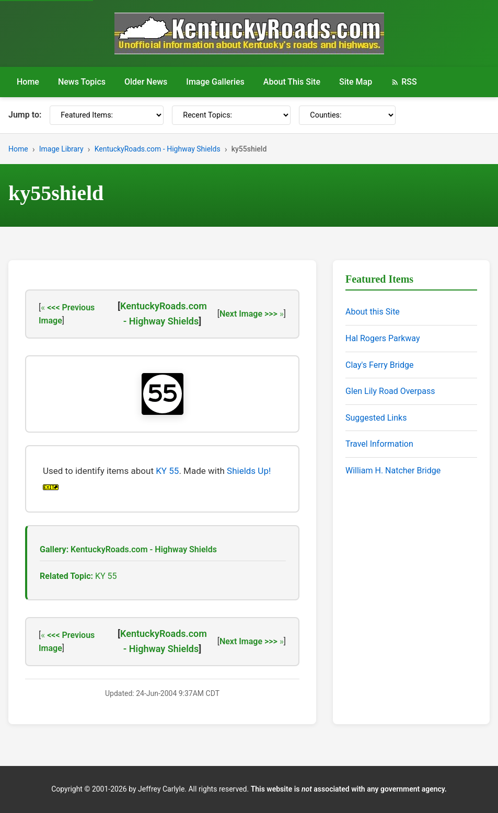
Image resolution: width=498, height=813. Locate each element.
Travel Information (379, 444)
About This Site (291, 82)
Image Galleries (215, 82)
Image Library (61, 149)
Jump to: (24, 115)
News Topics (82, 82)
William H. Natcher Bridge (393, 470)
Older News (145, 82)
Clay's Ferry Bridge (379, 365)
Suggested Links (376, 418)
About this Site (372, 312)
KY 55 (167, 471)
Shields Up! (249, 471)
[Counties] (347, 115)
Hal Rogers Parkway (382, 338)
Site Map (355, 82)
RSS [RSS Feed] (403, 82)
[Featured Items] (107, 115)
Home (28, 82)
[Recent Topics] (231, 115)
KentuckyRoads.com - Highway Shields (158, 149)
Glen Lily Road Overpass (390, 391)
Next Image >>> (248, 314)
